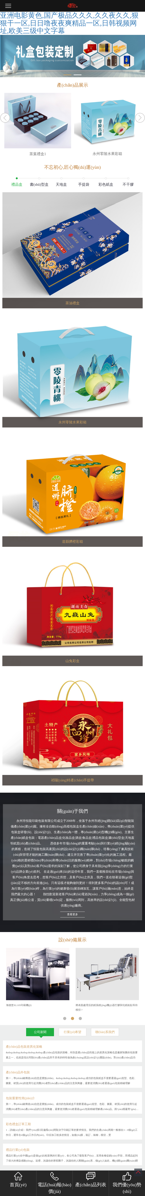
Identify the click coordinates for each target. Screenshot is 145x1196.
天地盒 (61, 184)
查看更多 (72, 914)
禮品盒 (16, 184)
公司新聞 (40, 1032)
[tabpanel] (37, 978)
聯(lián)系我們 (105, 1032)
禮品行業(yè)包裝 (18, 1149)
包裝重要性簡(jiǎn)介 (20, 1098)
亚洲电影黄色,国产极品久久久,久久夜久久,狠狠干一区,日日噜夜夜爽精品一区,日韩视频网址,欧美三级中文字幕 (69, 23)
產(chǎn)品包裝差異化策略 (24, 1046)
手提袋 (83, 184)
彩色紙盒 (105, 184)
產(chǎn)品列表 (90, 1179)
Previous (5, 118)
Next (140, 118)
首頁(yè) (18, 1179)
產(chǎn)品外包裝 (18, 1072)
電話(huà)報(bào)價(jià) (54, 1183)
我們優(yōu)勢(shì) (127, 1183)
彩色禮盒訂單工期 (18, 1124)
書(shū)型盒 (39, 184)
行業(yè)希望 (72, 1032)
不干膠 (128, 184)
